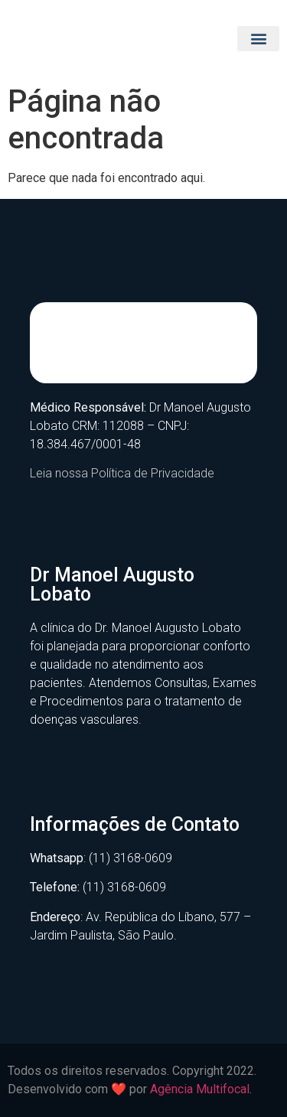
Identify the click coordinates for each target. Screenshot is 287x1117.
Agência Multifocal (199, 1089)
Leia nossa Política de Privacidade (122, 473)
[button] (258, 38)
